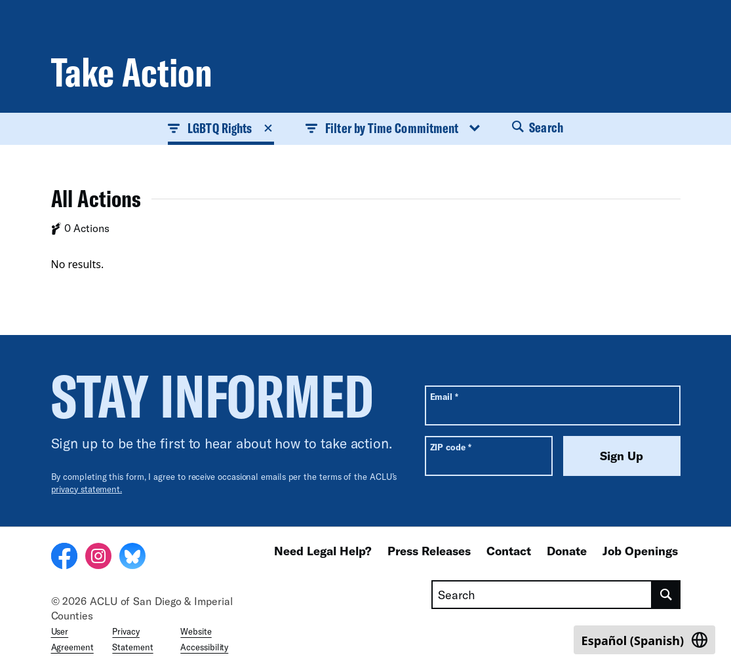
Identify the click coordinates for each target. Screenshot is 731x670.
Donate (567, 550)
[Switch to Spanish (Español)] (644, 639)
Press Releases (429, 550)
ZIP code (450, 446)
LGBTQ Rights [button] (221, 127)
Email (444, 396)
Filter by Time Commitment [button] (393, 127)
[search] (666, 594)
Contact (508, 550)
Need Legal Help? (323, 550)
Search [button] (537, 127)
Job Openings (640, 550)
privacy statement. (87, 489)
